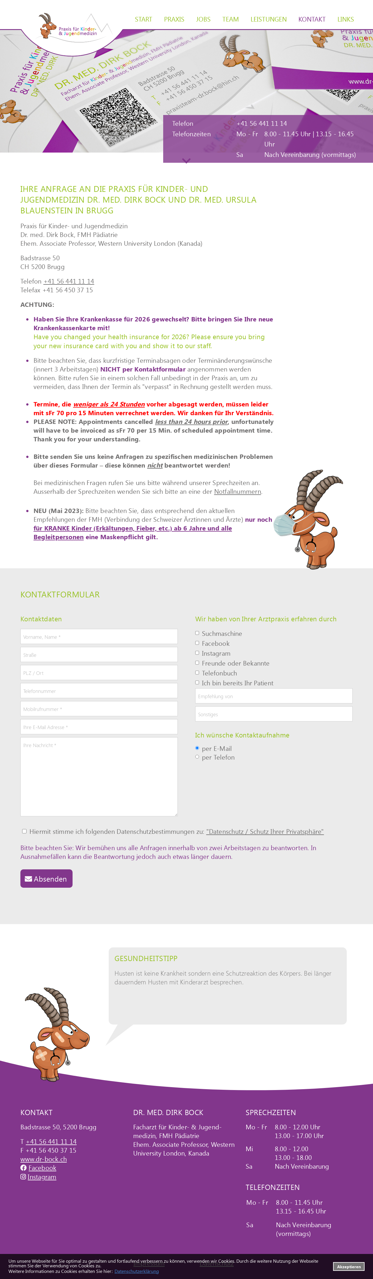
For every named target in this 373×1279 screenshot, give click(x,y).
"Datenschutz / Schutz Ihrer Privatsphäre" (265, 831)
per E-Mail (213, 749)
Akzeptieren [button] (349, 1266)
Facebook (42, 1167)
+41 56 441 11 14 (68, 281)
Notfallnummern (237, 491)
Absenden (50, 878)
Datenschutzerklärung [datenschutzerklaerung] (137, 1271)
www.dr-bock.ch (43, 1158)
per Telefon (215, 757)
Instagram (42, 1176)
